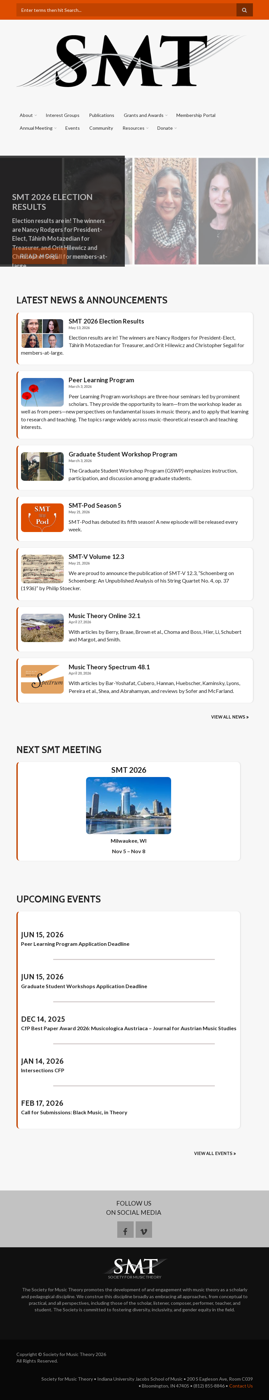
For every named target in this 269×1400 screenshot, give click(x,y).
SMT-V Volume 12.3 (96, 556)
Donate (165, 128)
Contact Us (241, 1386)
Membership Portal (195, 115)
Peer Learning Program (101, 380)
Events (72, 128)
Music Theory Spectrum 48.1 (109, 667)
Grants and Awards (144, 115)
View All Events (213, 1153)
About (26, 115)
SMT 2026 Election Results (106, 321)
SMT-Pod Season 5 (95, 505)
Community (101, 128)
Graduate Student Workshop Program (123, 454)
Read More (39, 264)
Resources (134, 128)
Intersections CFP (42, 1070)
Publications (101, 115)
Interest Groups (62, 115)
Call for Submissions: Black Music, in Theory (74, 1112)
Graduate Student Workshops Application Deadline (84, 986)
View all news (228, 717)
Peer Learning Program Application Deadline (75, 944)
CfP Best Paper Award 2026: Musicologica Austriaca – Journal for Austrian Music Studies (128, 1028)
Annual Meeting (36, 128)
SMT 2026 (128, 770)
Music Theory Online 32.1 (104, 615)
